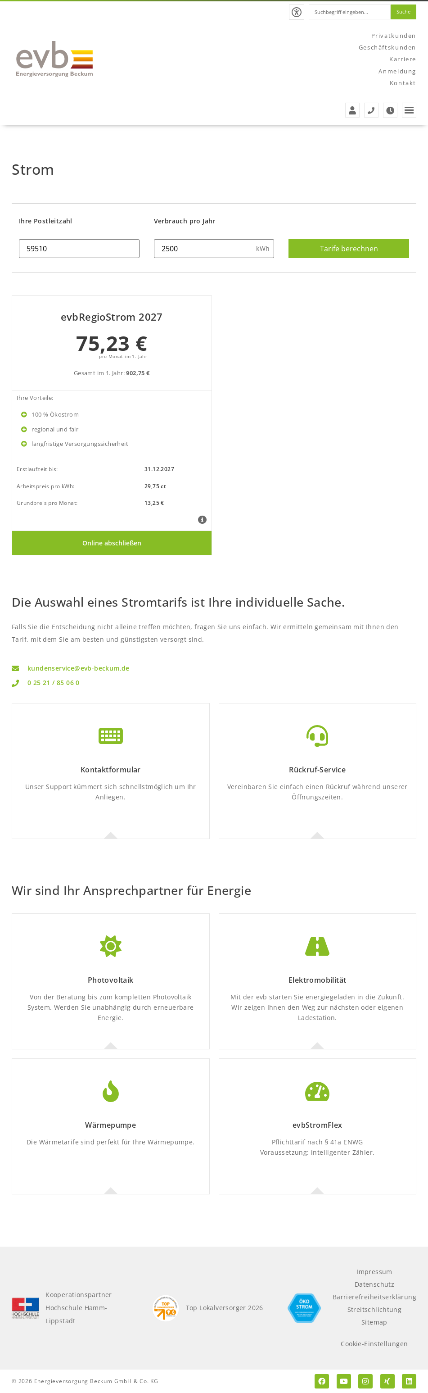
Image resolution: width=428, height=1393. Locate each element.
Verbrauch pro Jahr (185, 221)
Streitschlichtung (374, 1309)
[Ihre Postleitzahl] (79, 248)
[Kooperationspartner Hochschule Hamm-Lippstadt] (25, 1308)
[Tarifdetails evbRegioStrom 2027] (202, 519)
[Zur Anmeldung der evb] (352, 110)
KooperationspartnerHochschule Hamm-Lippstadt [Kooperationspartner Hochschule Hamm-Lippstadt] (78, 1308)
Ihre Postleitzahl (45, 221)
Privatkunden (393, 35)
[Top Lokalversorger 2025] (165, 1308)
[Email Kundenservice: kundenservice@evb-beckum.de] (214, 668)
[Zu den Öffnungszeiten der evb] (390, 110)
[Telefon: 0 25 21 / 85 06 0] (214, 683)
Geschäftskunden (387, 47)
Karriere (402, 58)
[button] (291, 12)
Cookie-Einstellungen (374, 1343)
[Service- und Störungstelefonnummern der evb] (371, 110)
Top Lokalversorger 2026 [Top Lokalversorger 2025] (224, 1307)
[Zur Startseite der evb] (54, 59)
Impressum (374, 1271)
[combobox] (346, 12)
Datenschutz (374, 1284)
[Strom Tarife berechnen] (348, 248)
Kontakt (403, 83)
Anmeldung (397, 71)
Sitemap (374, 1322)
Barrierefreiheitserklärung (374, 1297)
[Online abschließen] (112, 543)
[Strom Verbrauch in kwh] (214, 248)
